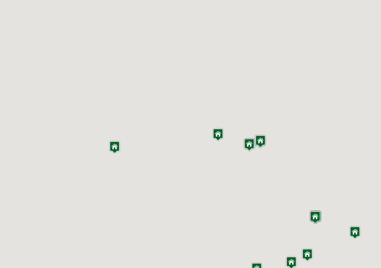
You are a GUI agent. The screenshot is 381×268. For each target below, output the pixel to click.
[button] (307, 255)
